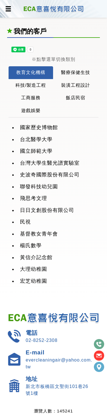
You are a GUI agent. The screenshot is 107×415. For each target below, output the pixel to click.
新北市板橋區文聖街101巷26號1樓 (57, 390)
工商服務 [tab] (31, 97)
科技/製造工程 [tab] (30, 85)
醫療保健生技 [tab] (75, 72)
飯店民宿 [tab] (75, 97)
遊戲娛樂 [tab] (31, 110)
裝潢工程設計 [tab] (75, 85)
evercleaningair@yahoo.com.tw (59, 363)
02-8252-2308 (42, 340)
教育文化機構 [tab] (30, 72)
